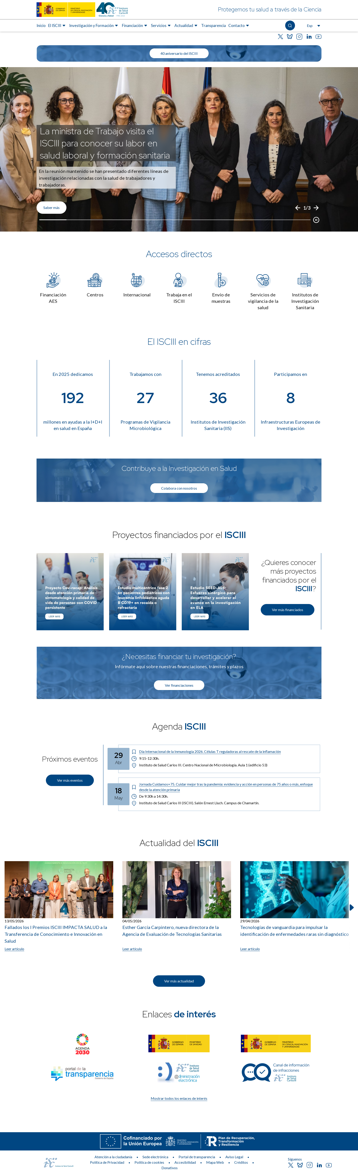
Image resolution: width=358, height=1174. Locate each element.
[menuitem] (41, 25)
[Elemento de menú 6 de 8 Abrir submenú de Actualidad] (186, 26)
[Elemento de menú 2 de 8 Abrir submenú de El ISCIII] (57, 26)
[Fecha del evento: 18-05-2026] (118, 794)
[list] (179, 149)
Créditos (241, 1162)
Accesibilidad (185, 1162)
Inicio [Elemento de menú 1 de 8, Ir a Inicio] (41, 25)
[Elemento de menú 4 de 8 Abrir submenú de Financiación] (135, 26)
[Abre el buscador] (290, 25)
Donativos (169, 1168)
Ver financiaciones (179, 685)
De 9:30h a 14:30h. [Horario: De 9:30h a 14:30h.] (150, 796)
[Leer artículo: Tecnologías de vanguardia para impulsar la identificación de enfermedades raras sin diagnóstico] (294, 906)
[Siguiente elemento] (351, 907)
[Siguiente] (316, 207)
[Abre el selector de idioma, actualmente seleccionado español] (313, 25)
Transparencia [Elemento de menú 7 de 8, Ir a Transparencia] (213, 25)
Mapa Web (215, 1162)
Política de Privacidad (107, 1162)
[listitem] (179, 149)
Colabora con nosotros (179, 488)
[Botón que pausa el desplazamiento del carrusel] (316, 220)
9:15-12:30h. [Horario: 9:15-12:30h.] (145, 758)
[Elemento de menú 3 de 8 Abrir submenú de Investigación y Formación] (94, 26)
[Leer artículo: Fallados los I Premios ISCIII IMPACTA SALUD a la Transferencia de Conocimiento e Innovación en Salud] (59, 906)
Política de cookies (149, 1162)
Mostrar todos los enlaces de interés (179, 1098)
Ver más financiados (287, 609)
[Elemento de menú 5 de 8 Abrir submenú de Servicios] (161, 26)
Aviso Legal (234, 1157)
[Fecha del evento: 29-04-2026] (118, 759)
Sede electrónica (155, 1157)
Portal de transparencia (197, 1157)
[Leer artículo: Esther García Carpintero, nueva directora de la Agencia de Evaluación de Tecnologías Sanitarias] (177, 906)
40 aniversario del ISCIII (179, 53)
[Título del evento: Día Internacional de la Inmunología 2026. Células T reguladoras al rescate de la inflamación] (223, 752)
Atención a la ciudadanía (113, 1157)
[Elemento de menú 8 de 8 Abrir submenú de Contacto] (239, 26)
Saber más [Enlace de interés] (51, 207)
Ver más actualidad (179, 981)
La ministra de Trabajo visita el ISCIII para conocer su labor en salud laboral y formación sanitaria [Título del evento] (105, 143)
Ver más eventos (70, 780)
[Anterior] (297, 207)
